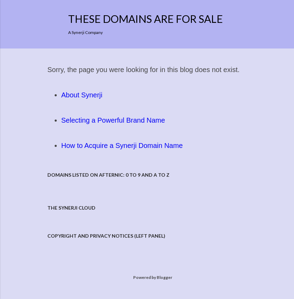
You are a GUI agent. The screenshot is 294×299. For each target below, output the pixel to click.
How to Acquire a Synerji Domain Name (122, 145)
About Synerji (81, 95)
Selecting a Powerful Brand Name (113, 120)
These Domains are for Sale (145, 18)
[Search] (242, 19)
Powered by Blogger (147, 277)
